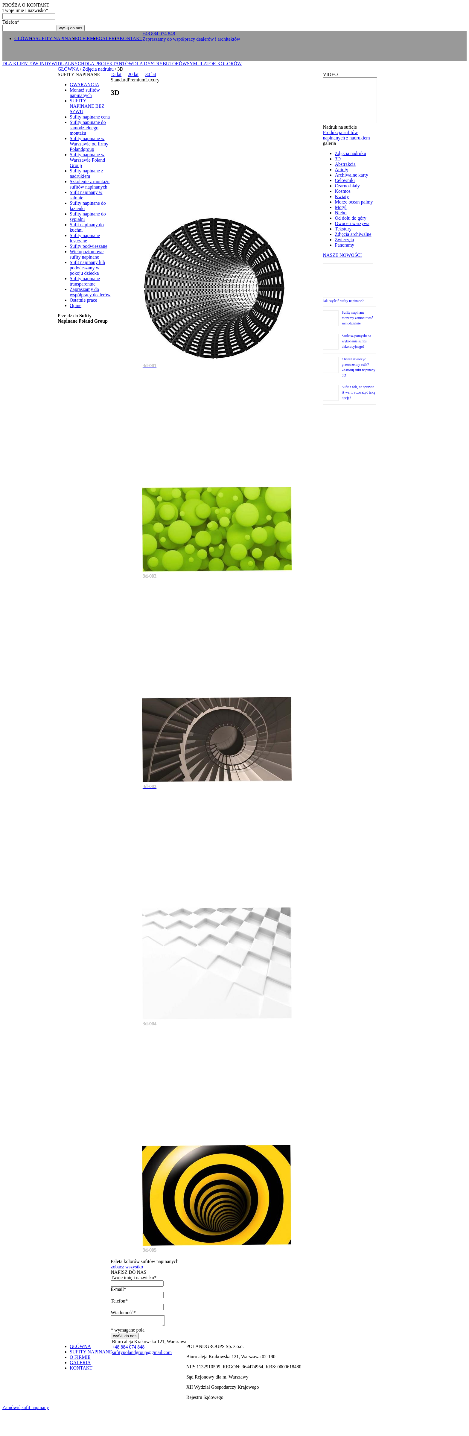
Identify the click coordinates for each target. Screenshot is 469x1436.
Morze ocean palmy (354, 201)
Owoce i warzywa (352, 223)
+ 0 (158, 33)
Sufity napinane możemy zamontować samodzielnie (357, 317)
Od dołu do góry (350, 218)
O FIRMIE (88, 38)
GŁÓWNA (25, 38)
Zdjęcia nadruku (98, 69)
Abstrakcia (345, 164)
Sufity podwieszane (88, 246)
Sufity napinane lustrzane (85, 238)
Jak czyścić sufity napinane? (343, 301)
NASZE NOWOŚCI (342, 255)
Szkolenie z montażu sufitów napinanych (89, 184)
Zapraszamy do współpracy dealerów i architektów (191, 39)
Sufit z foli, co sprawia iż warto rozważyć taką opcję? (358, 392)
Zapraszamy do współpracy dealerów (90, 292)
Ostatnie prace (83, 300)
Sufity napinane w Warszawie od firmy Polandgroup (89, 144)
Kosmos (342, 191)
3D (338, 158)
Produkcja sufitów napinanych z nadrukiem (346, 135)
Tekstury (343, 228)
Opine (75, 305)
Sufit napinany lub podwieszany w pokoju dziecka (87, 268)
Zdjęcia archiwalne (353, 234)
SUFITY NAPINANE (57, 38)
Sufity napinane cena (90, 116)
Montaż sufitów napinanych (85, 92)
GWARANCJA (84, 84)
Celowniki (345, 180)
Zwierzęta (344, 239)
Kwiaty (342, 196)
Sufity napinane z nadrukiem (86, 173)
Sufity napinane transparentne (85, 281)
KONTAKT (131, 38)
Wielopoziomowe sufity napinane (86, 254)
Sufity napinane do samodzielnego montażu (88, 128)
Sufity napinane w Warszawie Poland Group (87, 160)
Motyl (340, 207)
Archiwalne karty (351, 174)
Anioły (341, 169)
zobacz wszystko (127, 1266)
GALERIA (109, 38)
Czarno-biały (347, 185)
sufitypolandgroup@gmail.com (142, 1354)
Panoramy (344, 245)
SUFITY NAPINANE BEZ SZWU (87, 106)
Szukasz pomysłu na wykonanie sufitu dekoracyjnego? (356, 341)
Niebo (340, 212)
